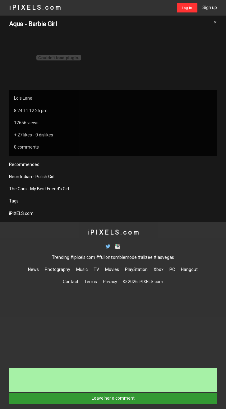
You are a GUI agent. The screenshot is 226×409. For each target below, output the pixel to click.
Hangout (189, 269)
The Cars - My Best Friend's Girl (39, 188)
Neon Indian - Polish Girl (31, 176)
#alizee (145, 257)
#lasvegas (164, 257)
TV (96, 269)
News (33, 269)
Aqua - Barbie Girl (33, 24)
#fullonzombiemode (116, 257)
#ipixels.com (82, 257)
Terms (90, 281)
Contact (70, 281)
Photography (57, 269)
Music (82, 269)
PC (172, 269)
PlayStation (136, 269)
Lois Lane (23, 98)
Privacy (110, 281)
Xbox (159, 269)
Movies (112, 269)
